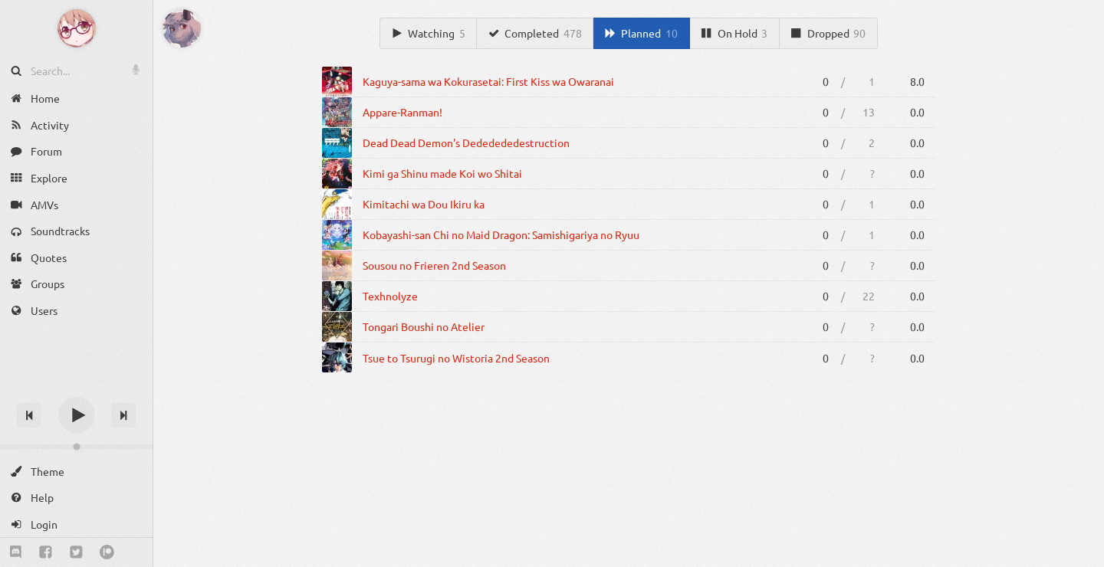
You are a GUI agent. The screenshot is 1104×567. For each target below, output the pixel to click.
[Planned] (641, 33)
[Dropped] (829, 33)
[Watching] (428, 33)
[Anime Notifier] (77, 28)
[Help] (76, 497)
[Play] (76, 415)
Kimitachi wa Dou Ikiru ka (424, 204)
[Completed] (535, 33)
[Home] (76, 98)
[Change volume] (76, 446)
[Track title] (76, 388)
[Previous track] (29, 415)
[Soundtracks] (76, 231)
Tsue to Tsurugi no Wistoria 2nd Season (456, 358)
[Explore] (76, 178)
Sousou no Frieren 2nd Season (434, 265)
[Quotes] (76, 257)
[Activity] (76, 125)
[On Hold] (735, 33)
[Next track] (123, 415)
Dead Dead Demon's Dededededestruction (466, 142)
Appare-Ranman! (402, 112)
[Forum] (76, 151)
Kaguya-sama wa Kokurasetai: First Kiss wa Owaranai (488, 81)
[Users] (76, 310)
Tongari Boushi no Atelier (424, 326)
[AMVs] (76, 204)
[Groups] (76, 283)
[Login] (76, 524)
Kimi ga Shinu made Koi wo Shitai (442, 173)
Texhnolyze (390, 296)
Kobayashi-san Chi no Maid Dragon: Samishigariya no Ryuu (501, 234)
